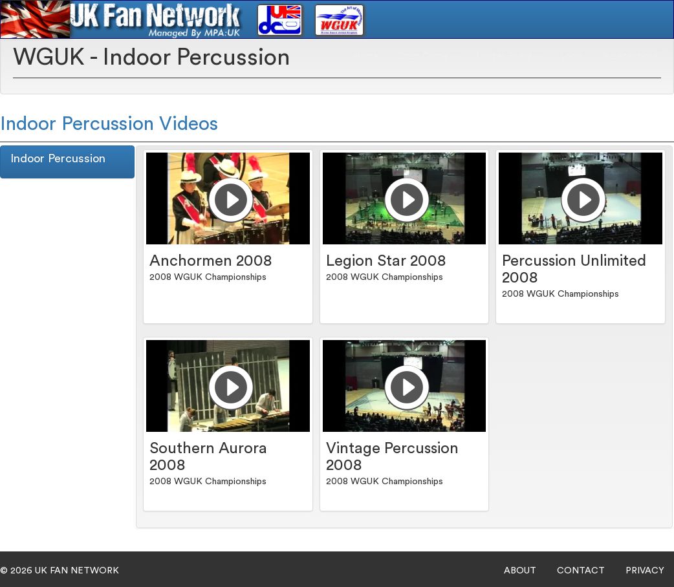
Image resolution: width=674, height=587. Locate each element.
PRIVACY (644, 570)
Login (571, 55)
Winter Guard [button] (509, 55)
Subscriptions (630, 55)
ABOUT (520, 570)
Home (366, 55)
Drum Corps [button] (427, 55)
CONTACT (581, 570)
